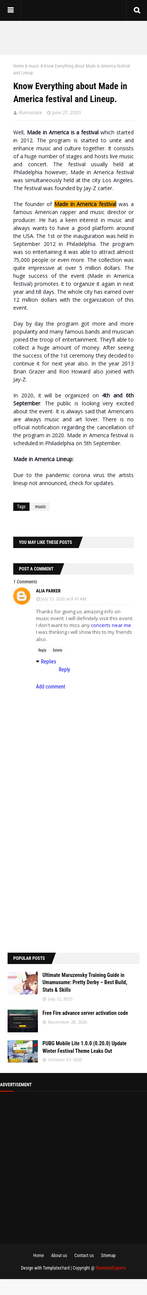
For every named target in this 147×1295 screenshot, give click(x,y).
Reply (42, 650)
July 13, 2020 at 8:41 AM (63, 599)
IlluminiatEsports (110, 1268)
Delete (57, 650)
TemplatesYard (56, 1268)
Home (18, 66)
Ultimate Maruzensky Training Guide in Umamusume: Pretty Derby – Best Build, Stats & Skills (84, 982)
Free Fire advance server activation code (85, 1013)
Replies (48, 662)
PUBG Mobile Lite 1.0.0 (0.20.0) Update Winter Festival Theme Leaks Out (84, 1047)
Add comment (50, 687)
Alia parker (48, 591)
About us (59, 1255)
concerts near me (111, 625)
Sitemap (108, 1255)
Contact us (84, 1255)
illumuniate (30, 112)
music (33, 66)
